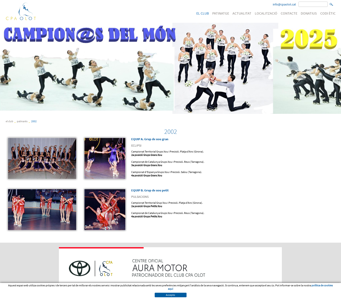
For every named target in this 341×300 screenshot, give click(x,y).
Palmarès (22, 121)
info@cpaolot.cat (284, 4)
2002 (34, 121)
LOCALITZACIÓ (266, 13)
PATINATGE (220, 13)
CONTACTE (289, 13)
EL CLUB (202, 13)
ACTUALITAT (241, 13)
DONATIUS (309, 13)
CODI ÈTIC (328, 13)
